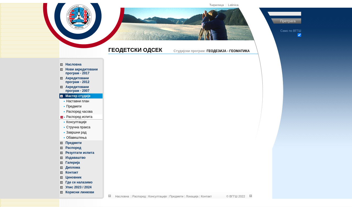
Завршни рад (76, 132)
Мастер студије (77, 96)
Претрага (288, 21)
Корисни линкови (79, 192)
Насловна (73, 64)
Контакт (71, 172)
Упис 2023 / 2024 (78, 187)
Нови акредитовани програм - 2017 (81, 71)
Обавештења (76, 138)
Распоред (73, 148)
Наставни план (77, 101)
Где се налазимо (78, 182)
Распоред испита (79, 117)
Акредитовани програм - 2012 (77, 80)
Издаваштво (75, 158)
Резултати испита (79, 153)
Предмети (73, 106)
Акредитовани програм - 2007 (77, 89)
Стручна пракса (78, 127)
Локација (192, 196)
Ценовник (73, 177)
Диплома (72, 167)
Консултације (76, 122)
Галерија (72, 163)
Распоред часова (79, 112)
